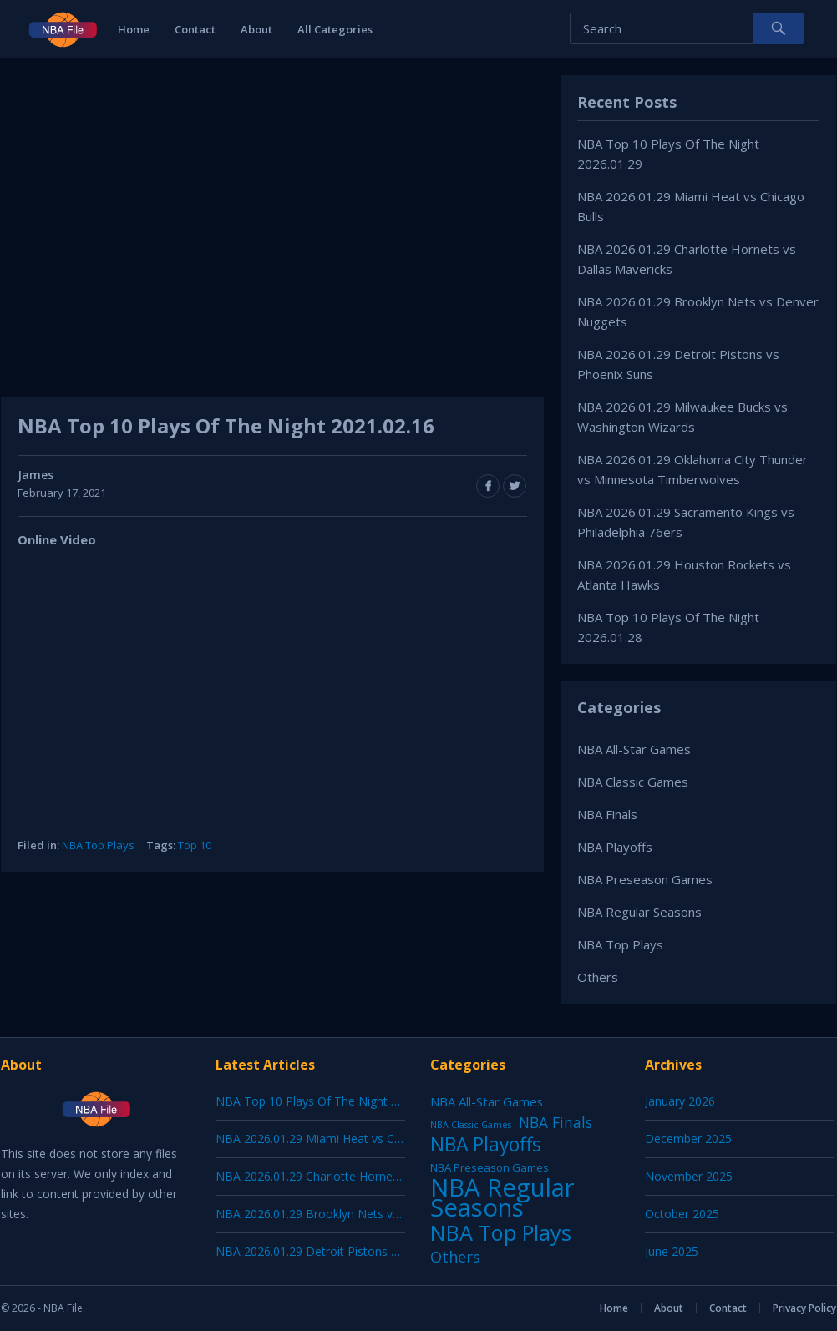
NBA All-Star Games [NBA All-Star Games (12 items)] (486, 1101)
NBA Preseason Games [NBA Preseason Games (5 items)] (489, 1167)
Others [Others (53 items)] (455, 1257)
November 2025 (689, 1176)
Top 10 (194, 845)
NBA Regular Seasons (639, 911)
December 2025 (688, 1138)
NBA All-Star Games (634, 749)
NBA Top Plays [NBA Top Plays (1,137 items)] (500, 1232)
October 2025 (682, 1214)
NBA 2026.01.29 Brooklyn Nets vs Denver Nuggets (353, 1214)
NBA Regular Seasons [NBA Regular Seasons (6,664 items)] (502, 1197)
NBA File (63, 1308)
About (256, 29)
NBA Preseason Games (645, 879)
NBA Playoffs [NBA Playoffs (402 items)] (485, 1145)
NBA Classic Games (632, 781)
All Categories (335, 29)
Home (134, 29)
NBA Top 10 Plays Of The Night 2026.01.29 (332, 1101)
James (35, 475)
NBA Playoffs (614, 846)
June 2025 (671, 1251)
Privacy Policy (804, 1308)
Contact (195, 29)
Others (597, 977)
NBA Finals (607, 814)
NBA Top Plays (98, 845)
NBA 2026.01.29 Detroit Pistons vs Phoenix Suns (347, 1251)
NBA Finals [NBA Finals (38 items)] (555, 1122)
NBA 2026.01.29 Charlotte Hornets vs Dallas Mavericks (364, 1176)
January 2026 (680, 1101)
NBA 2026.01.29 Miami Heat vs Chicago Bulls (337, 1138)
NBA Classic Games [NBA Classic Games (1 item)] (470, 1125)
